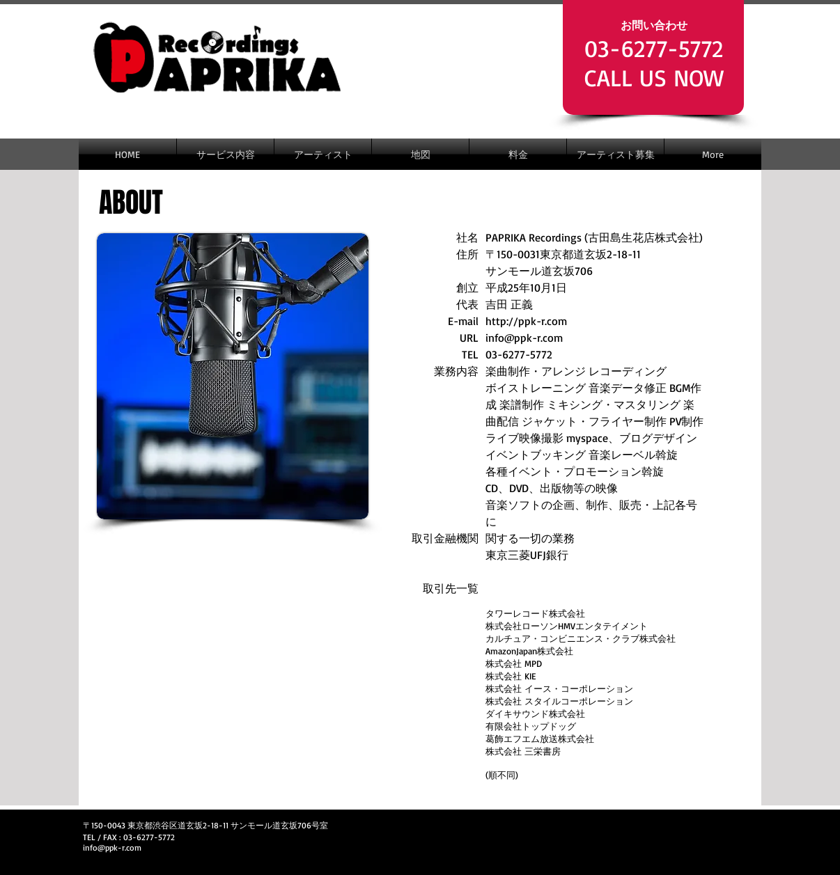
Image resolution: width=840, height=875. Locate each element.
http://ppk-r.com (526, 321)
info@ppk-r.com (524, 338)
